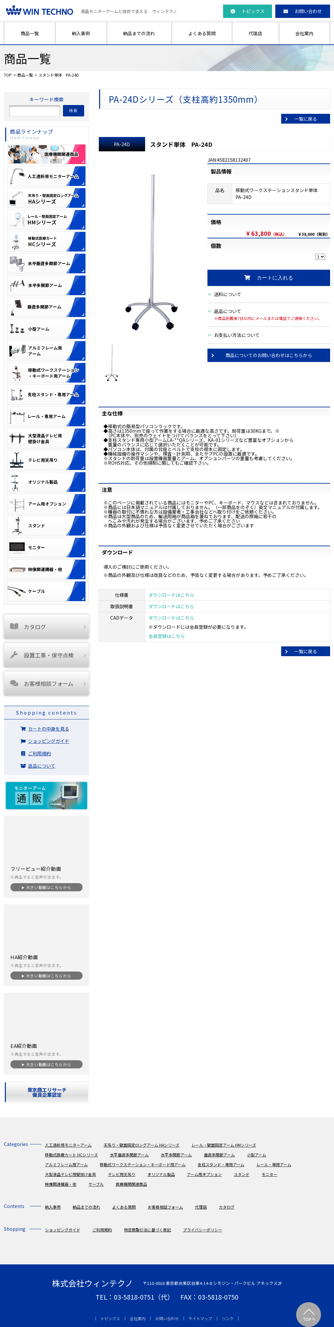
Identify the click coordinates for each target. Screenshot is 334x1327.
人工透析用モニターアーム (68, 1145)
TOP (8, 75)
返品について (227, 311)
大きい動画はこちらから (48, 887)
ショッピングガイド (48, 741)
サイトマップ (200, 1318)
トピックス (248, 11)
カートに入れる (268, 277)
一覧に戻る (305, 118)
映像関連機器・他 (60, 1184)
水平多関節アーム (176, 1154)
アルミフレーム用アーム (66, 1164)
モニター (269, 1174)
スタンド (242, 1174)
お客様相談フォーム (41, 683)
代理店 (255, 33)
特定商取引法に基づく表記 (147, 1229)
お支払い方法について (237, 335)
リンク (228, 1318)
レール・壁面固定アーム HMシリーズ (223, 1145)
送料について (227, 294)
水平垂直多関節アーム (129, 1154)
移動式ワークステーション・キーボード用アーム (143, 1164)
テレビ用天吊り (121, 1174)
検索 (73, 110)
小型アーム (256, 1154)
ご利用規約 (39, 753)
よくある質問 (202, 33)
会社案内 (304, 33)
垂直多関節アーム (219, 1154)
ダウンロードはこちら (171, 595)
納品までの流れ (139, 33)
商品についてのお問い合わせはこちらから (268, 355)
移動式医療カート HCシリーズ (71, 1154)
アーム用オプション (204, 1174)
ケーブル (96, 1184)
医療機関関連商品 (131, 1184)
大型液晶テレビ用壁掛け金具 (70, 1174)
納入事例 (81, 33)
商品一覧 (30, 33)
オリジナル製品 (161, 1174)
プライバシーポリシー (202, 1229)
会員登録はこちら (166, 636)
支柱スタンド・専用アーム (221, 1164)
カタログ (27, 627)
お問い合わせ (302, 11)
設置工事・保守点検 (41, 655)
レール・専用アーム (273, 1164)
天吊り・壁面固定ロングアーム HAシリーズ (141, 1145)
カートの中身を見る (48, 728)
